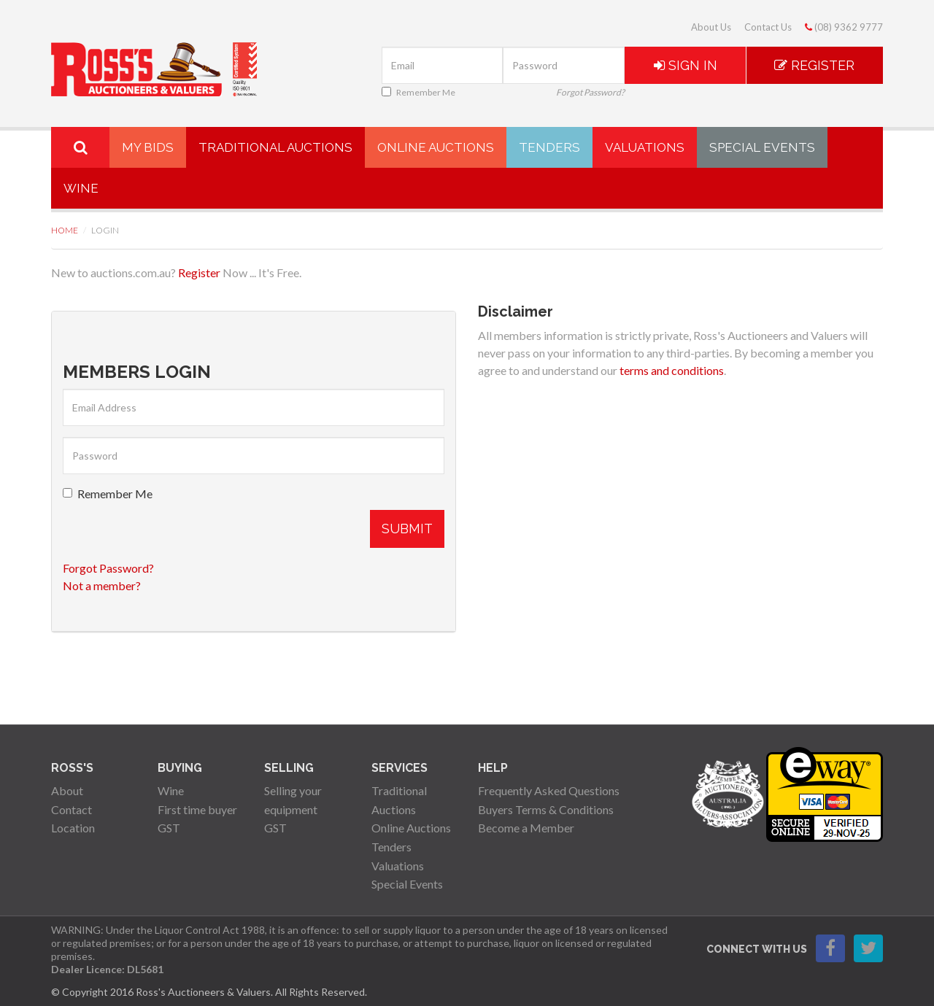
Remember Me (418, 92)
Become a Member (526, 828)
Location (73, 828)
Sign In (685, 65)
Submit (407, 528)
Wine (81, 188)
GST (169, 828)
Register (814, 65)
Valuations (644, 147)
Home (64, 230)
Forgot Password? (590, 92)
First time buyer (197, 809)
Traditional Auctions (275, 147)
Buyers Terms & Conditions (546, 809)
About (67, 790)
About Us (711, 27)
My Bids (148, 147)
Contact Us (768, 27)
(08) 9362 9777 (844, 27)
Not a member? (102, 585)
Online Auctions (435, 147)
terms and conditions (672, 370)
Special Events (762, 147)
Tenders (549, 147)
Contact (71, 809)
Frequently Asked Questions (549, 790)
